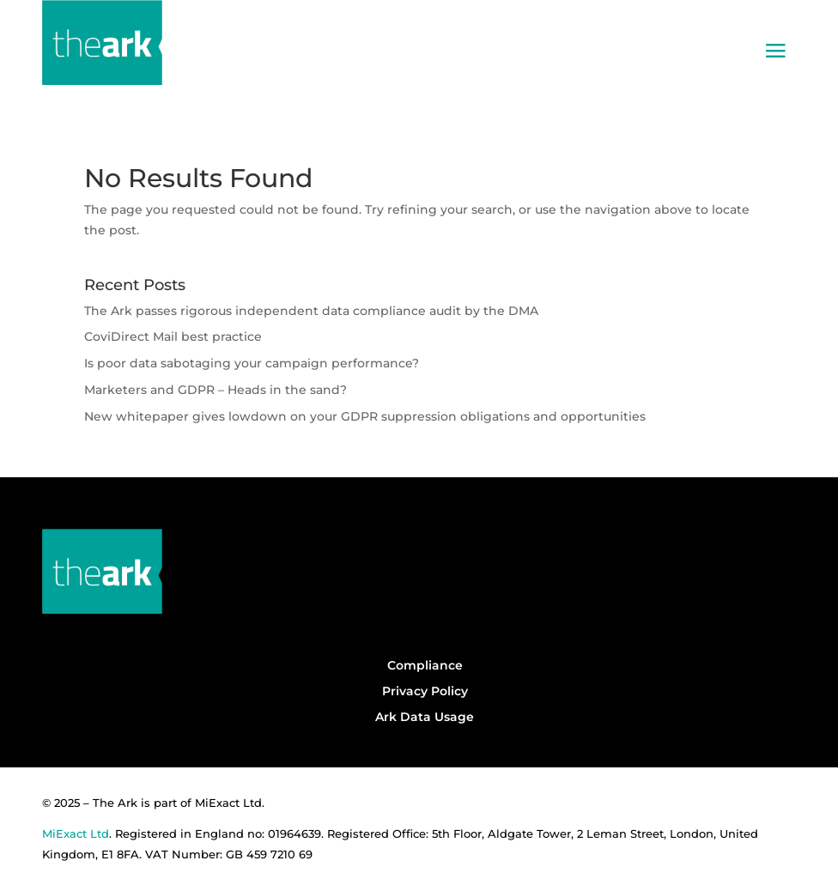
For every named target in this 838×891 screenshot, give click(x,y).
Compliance (425, 665)
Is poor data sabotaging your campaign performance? (251, 363)
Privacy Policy (425, 691)
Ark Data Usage (424, 716)
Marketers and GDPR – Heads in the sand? (219, 389)
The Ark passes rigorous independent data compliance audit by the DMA (311, 310)
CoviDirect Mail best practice (173, 336)
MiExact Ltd (75, 833)
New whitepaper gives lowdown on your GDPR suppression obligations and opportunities (365, 416)
